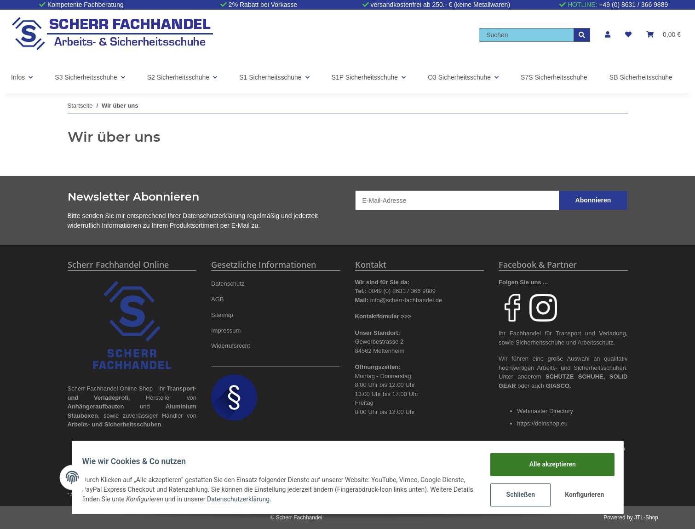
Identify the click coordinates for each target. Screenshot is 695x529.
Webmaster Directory (545, 411)
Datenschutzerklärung (214, 215)
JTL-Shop (646, 517)
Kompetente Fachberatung (85, 4)
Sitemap (222, 314)
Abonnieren (593, 200)
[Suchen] (526, 35)
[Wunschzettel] (628, 35)
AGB (217, 299)
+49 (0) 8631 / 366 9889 (633, 4)
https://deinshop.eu (542, 423)
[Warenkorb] (663, 35)
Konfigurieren (581, 494)
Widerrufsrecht (230, 345)
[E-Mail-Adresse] (457, 200)
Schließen (516, 494)
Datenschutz (227, 283)
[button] (607, 35)
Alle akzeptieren (548, 464)
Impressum (226, 330)
